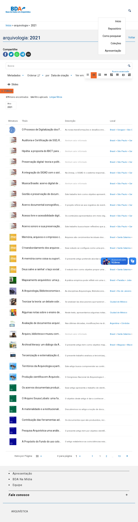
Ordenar (32, 75)
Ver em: (80, 75)
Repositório (114, 28)
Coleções (116, 43)
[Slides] (13, 84)
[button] (129, 10)
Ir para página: (64, 455)
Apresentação (113, 50)
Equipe (17, 485)
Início (118, 21)
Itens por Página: (24, 455)
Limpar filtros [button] (55, 97)
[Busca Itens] (69, 66)
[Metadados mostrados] (16, 75)
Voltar (131, 37)
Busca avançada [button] (121, 71)
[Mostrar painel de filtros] (6, 91)
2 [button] (106, 456)
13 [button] (119, 456)
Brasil (112, 130)
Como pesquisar (112, 36)
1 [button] (100, 456)
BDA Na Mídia (22, 479)
